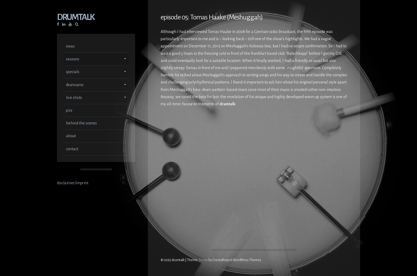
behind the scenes (81, 124)
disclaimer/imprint (72, 183)
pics (69, 111)
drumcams (75, 85)
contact (72, 149)
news (70, 47)
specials (72, 72)
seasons (72, 59)
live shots (74, 98)
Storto (203, 260)
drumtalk (75, 17)
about (71, 136)
